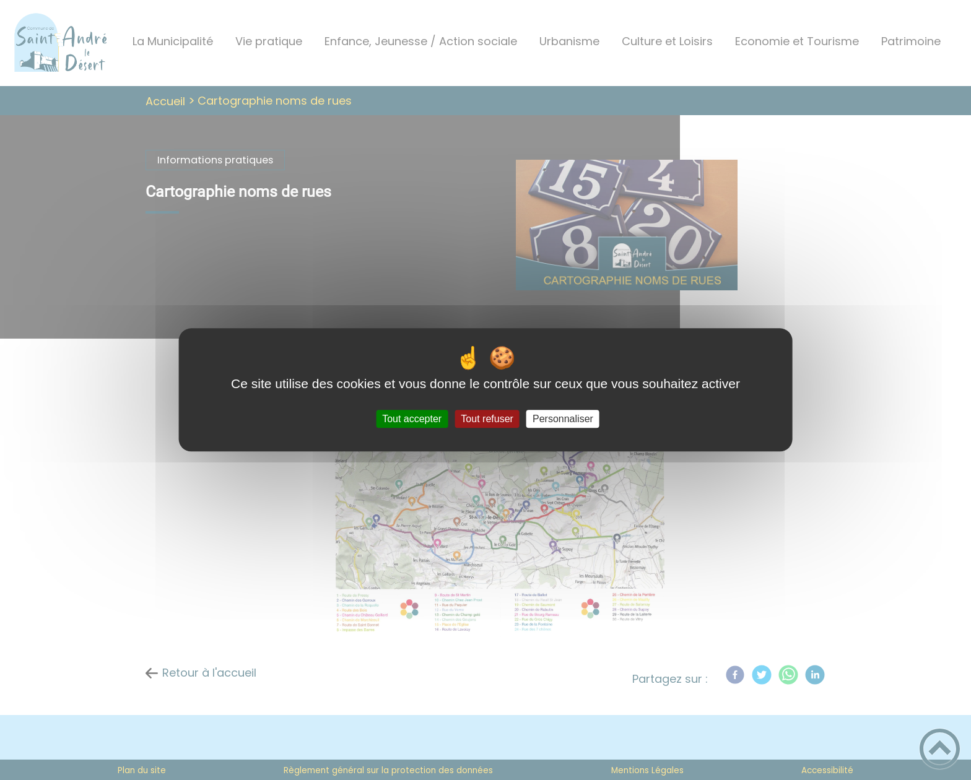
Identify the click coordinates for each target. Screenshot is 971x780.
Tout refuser (487, 419)
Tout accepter (412, 419)
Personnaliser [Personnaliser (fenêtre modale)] (563, 419)
